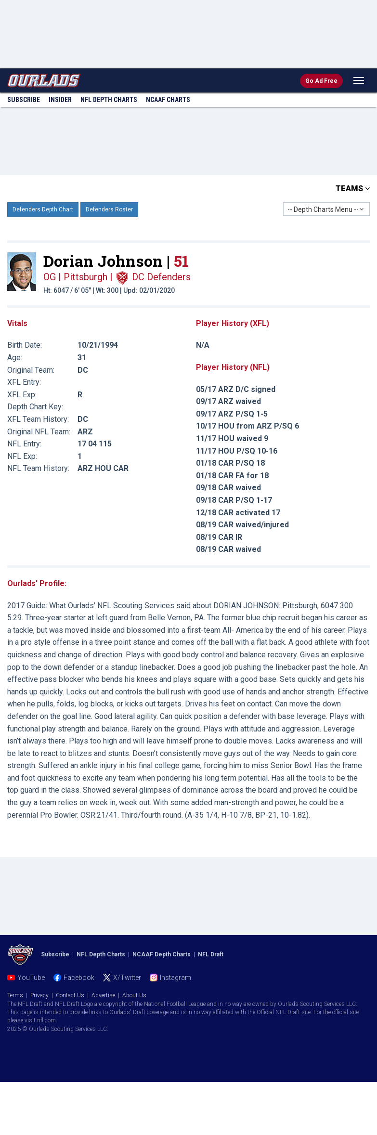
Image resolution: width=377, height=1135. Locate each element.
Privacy (39, 995)
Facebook (79, 977)
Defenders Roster (109, 209)
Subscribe (23, 100)
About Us (134, 995)
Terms (15, 995)
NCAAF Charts (168, 100)
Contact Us (70, 995)
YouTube (31, 977)
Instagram (175, 977)
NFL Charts (108, 100)
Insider (60, 100)
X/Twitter (127, 977)
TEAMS (353, 188)
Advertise (103, 995)
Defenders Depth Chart (43, 209)
